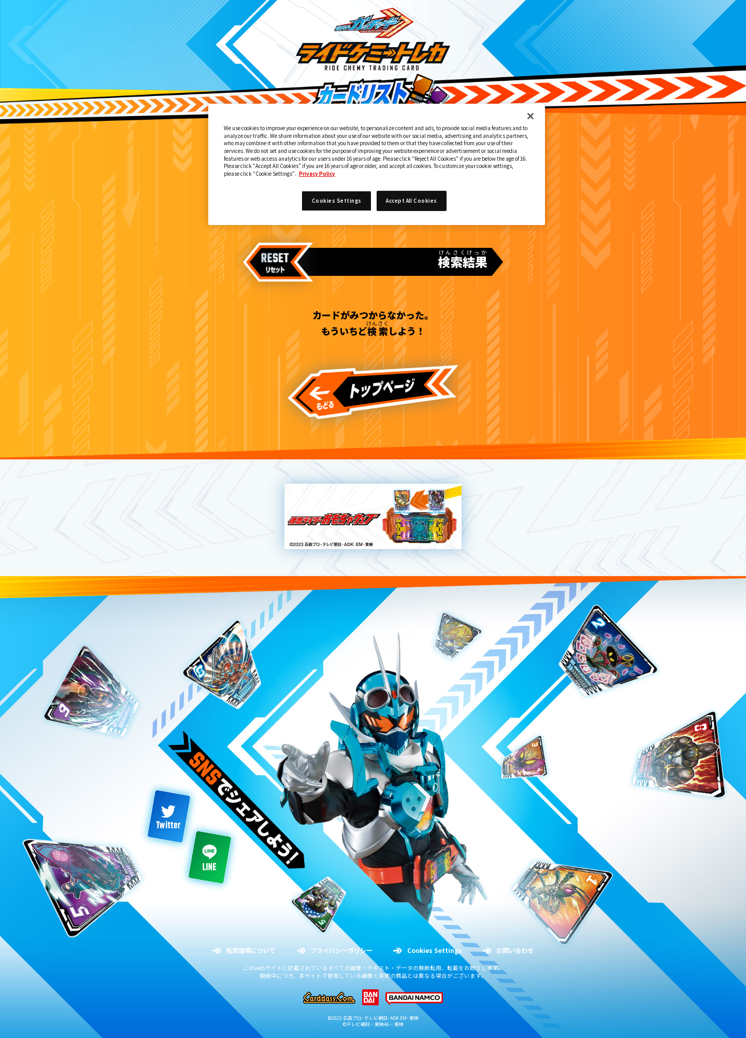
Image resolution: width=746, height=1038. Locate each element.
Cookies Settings (337, 200)
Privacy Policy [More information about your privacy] (317, 173)
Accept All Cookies (411, 200)
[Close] (530, 116)
